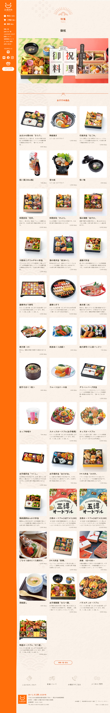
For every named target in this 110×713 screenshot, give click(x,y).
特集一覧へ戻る (63, 665)
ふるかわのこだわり (9, 34)
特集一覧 (6, 29)
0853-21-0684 (35, 708)
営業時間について (9, 39)
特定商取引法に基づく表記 (87, 704)
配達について (7, 36)
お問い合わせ (7, 44)
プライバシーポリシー (102, 704)
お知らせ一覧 (7, 31)
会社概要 (75, 704)
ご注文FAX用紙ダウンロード (8, 68)
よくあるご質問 (8, 41)
